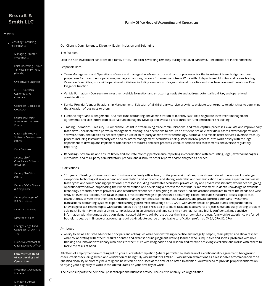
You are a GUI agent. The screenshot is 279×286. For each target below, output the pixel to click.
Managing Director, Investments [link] (25, 55)
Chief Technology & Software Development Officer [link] (28, 137)
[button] (274, 5)
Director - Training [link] (25, 209)
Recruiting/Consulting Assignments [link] (23, 43)
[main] (161, 20)
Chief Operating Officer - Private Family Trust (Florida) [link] (28, 69)
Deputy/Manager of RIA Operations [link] (26, 199)
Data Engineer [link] (22, 149)
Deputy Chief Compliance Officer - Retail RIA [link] (26, 161)
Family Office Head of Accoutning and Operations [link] (26, 257)
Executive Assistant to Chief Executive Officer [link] (27, 243)
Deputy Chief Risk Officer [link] (24, 175)
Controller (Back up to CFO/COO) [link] (27, 107)
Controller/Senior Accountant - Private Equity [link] (26, 121)
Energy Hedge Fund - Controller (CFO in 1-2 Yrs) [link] (27, 229)
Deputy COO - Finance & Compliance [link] (27, 187)
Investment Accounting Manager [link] (27, 271)
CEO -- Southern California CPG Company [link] (24, 93)
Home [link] (10, 33)
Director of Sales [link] (24, 217)
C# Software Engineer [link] (27, 81)
